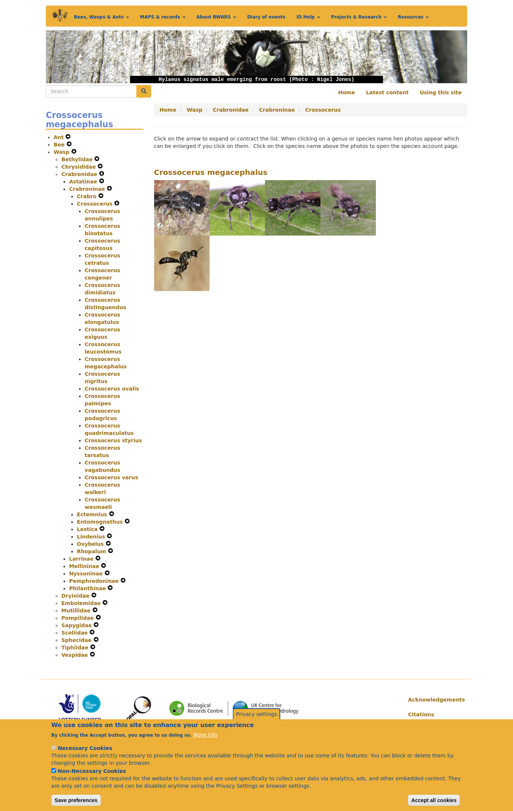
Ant (59, 137)
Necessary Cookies (85, 758)
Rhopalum (92, 551)
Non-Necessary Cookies (92, 781)
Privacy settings (256, 723)
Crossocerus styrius (113, 440)
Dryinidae (76, 596)
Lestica (88, 529)
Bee (60, 145)
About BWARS (216, 17)
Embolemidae (81, 603)
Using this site (441, 92)
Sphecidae (77, 640)
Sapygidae (77, 625)
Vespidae (75, 655)
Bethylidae (77, 159)
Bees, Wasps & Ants (101, 17)
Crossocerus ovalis (112, 389)
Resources (413, 17)
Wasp (62, 152)
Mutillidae (76, 611)
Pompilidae (78, 618)
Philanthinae (88, 588)
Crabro (87, 196)
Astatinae (84, 182)
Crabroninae (88, 189)
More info (205, 744)
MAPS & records (163, 17)
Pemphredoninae (94, 581)
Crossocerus (95, 204)
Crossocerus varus (111, 477)
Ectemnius (93, 514)
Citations (421, 714)
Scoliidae (75, 633)
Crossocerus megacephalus (211, 172)
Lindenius (92, 537)
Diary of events (266, 17)
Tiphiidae (75, 648)
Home (346, 92)
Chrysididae (79, 167)
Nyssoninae (87, 574)
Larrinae (82, 559)
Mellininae (85, 566)
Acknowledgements (435, 700)
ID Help (308, 17)
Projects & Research (359, 17)
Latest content (387, 92)
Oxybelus (91, 544)
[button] (77, 56)
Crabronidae (80, 174)
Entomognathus (101, 522)
